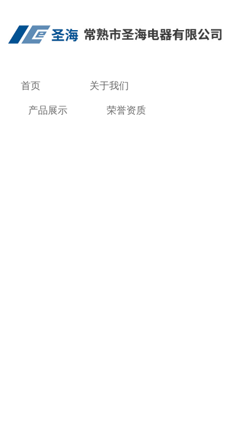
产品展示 (47, 110)
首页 (30, 85)
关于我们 (109, 85)
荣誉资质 (126, 110)
